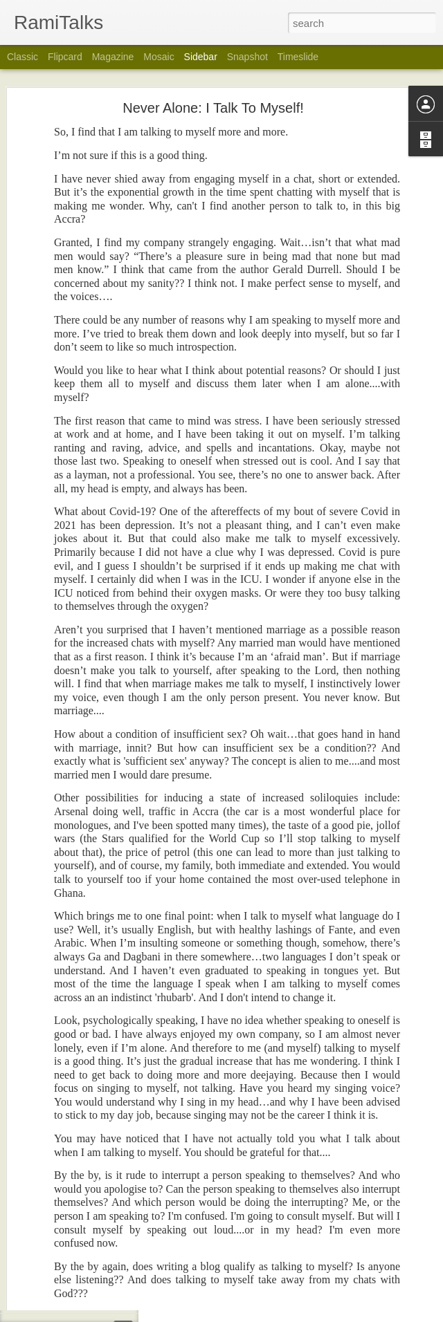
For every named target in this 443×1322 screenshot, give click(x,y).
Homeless (52, 1204)
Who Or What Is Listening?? (86, 1080)
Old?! (44, 986)
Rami (334, 1037)
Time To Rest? (60, 1298)
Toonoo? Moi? (60, 1111)
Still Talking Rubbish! (72, 1142)
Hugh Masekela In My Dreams (89, 1267)
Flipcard (65, 56)
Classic (22, 56)
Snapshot (247, 56)
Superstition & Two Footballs (86, 1173)
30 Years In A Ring (68, 955)
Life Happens (58, 1018)
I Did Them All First (69, 1235)
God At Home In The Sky (80, 924)
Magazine (113, 56)
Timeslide (298, 56)
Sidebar (200, 56)
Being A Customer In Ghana (85, 1049)
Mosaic (158, 56)
